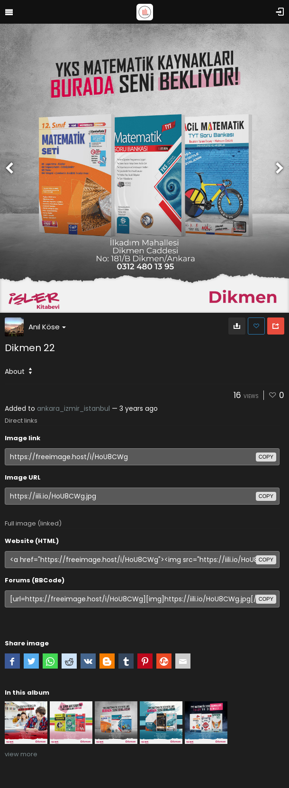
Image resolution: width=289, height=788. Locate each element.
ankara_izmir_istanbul (73, 408)
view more (21, 754)
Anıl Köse (47, 327)
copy (266, 457)
